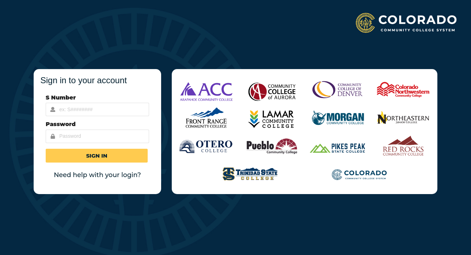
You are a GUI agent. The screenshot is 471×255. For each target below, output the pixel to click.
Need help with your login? (97, 175)
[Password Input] (97, 136)
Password (61, 124)
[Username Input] (97, 109)
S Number (61, 97)
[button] (97, 156)
